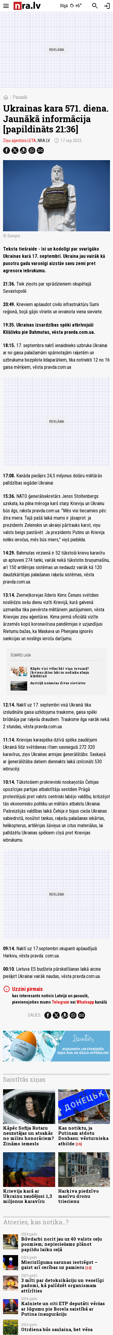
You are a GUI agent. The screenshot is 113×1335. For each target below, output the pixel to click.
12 (88, 1268)
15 (79, 1144)
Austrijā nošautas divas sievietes (58, 683)
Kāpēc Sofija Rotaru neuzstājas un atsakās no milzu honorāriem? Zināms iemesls (28, 1136)
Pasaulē (20, 97)
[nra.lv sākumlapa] (27, 6)
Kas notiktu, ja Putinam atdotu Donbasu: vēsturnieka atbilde (83, 1136)
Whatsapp (85, 1002)
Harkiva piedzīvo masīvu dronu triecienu (78, 1196)
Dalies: (34, 1015)
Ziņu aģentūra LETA (19, 140)
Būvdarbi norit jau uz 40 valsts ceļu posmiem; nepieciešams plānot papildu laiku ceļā (61, 1244)
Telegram (60, 1002)
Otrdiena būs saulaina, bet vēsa (57, 1329)
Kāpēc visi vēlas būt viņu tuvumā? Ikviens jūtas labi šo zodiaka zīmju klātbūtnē (59, 672)
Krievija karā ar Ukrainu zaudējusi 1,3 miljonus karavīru (27, 1196)
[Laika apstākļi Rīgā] (71, 6)
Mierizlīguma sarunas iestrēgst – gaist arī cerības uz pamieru (59, 1264)
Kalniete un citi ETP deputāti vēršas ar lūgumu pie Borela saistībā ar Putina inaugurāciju (63, 1309)
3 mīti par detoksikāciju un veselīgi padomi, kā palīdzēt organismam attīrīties (62, 1285)
